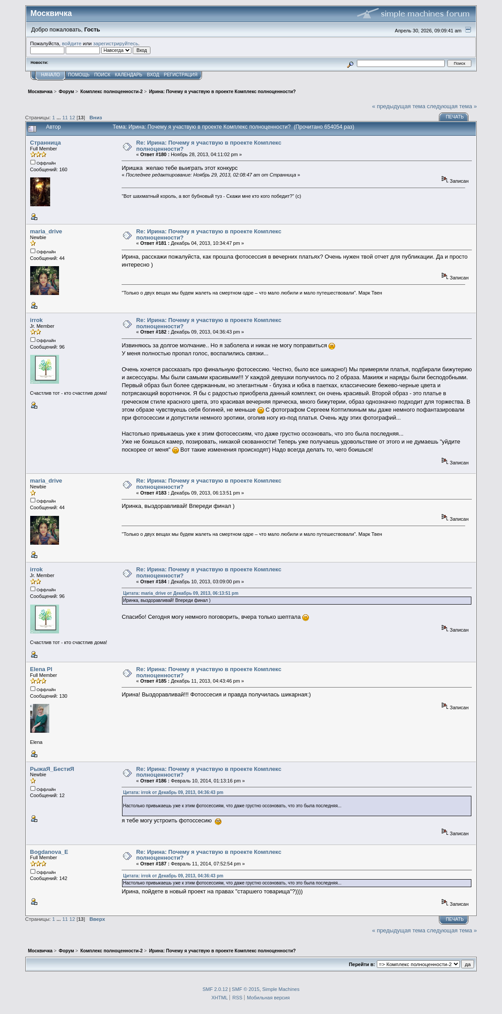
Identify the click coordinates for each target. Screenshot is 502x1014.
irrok (36, 320)
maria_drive (46, 231)
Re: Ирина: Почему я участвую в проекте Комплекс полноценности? (208, 145)
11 (65, 117)
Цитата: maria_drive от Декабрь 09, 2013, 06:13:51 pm (180, 593)
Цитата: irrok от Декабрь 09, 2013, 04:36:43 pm (173, 792)
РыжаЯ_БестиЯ (52, 769)
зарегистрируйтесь (115, 43)
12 (72, 117)
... (59, 117)
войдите (72, 43)
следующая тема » (452, 106)
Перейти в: (362, 964)
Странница (45, 142)
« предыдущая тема (398, 106)
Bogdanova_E (49, 852)
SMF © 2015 (245, 989)
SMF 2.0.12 (215, 989)
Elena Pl (41, 669)
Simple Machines (281, 989)
